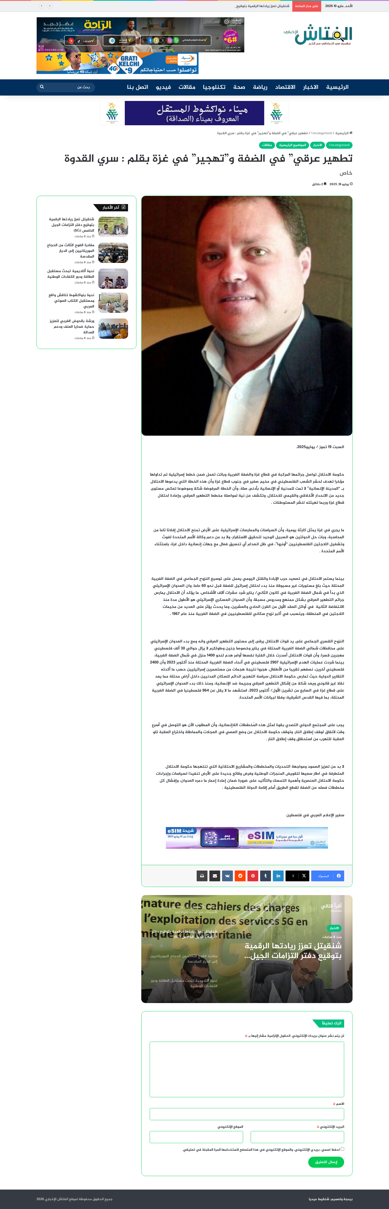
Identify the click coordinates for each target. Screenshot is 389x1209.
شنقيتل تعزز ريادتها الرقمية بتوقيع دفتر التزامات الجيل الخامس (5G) (293, 951)
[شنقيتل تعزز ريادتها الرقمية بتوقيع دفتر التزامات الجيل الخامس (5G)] (113, 227)
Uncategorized (321, 133)
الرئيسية (337, 87)
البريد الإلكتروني (330, 1127)
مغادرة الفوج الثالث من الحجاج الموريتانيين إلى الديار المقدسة (70, 251)
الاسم (338, 1104)
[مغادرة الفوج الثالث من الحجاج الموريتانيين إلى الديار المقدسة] (113, 253)
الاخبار (310, 87)
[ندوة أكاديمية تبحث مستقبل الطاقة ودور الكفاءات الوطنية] (113, 279)
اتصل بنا (137, 87)
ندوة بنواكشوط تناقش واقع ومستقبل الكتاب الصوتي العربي (71, 301)
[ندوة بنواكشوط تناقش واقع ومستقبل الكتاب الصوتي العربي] (113, 303)
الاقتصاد (285, 87)
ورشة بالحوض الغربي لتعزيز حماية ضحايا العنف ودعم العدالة (72, 327)
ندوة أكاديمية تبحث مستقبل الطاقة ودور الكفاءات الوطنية (70, 274)
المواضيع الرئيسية (292, 145)
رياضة (260, 87)
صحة (239, 87)
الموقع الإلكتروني (230, 1127)
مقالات (187, 87)
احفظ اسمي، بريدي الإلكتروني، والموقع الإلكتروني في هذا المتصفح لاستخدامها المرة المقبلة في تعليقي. (261, 1150)
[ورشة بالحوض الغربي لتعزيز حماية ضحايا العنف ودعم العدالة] (113, 329)
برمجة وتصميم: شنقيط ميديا (331, 1199)
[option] (247, 949)
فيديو (163, 87)
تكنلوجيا (214, 87)
